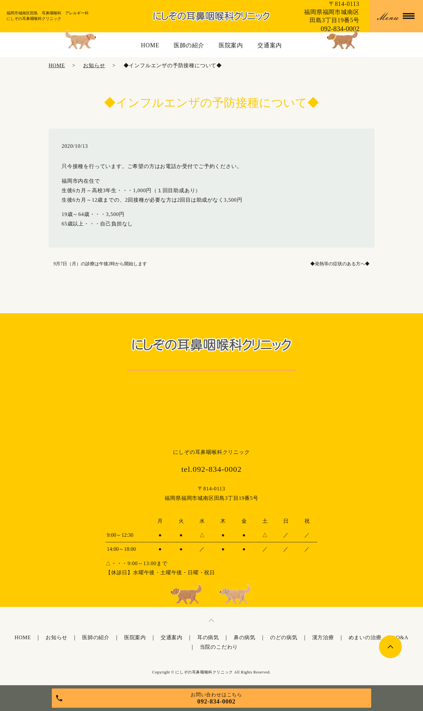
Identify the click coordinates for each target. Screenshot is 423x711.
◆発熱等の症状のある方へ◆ (340, 263)
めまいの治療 (365, 637)
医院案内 (231, 45)
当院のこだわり (219, 647)
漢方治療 (323, 637)
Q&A (402, 637)
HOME (150, 45)
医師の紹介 (189, 45)
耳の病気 (208, 637)
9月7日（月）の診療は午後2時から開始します (100, 263)
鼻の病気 (244, 637)
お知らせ (94, 65)
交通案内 (269, 45)
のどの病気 (284, 637)
